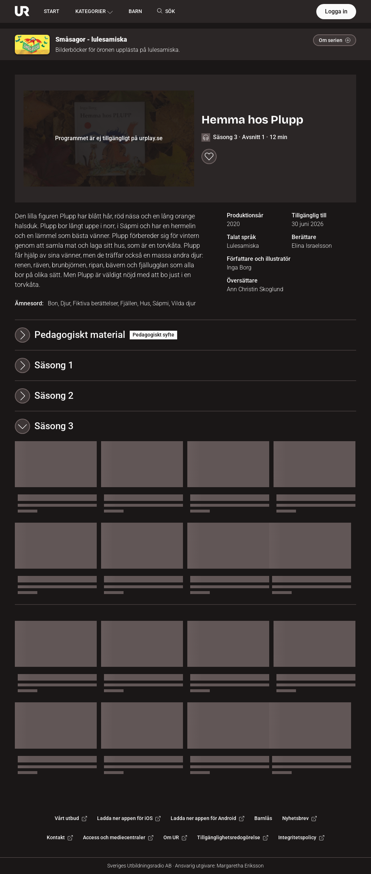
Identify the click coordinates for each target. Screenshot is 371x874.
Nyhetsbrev (299, 818)
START (51, 11)
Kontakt (60, 837)
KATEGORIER (94, 11)
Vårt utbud (71, 818)
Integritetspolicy (301, 837)
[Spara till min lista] (209, 156)
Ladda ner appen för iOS (129, 818)
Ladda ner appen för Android (207, 818)
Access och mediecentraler (118, 837)
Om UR (175, 837)
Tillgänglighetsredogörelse (232, 837)
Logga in (336, 11)
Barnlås (263, 818)
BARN (135, 11)
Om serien (334, 40)
